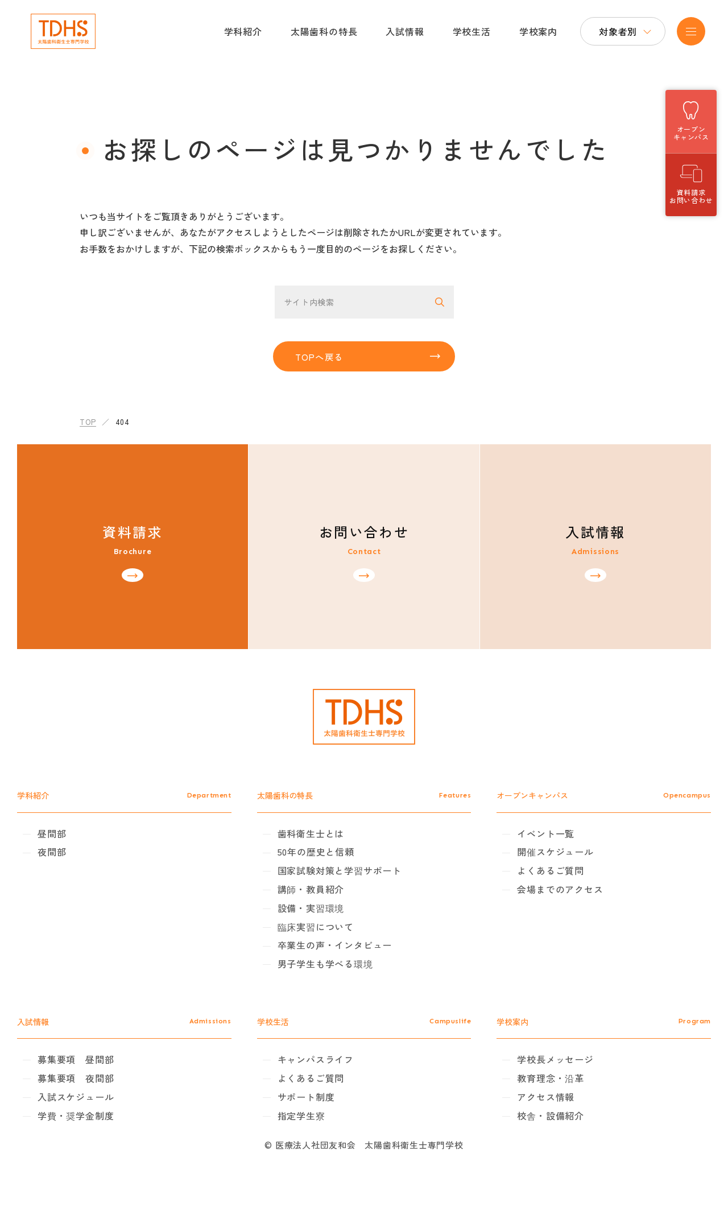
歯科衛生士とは (322, 862)
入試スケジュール (110, 1125)
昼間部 (86, 862)
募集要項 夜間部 (110, 1107)
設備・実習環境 (322, 936)
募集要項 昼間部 (110, 1088)
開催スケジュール (544, 880)
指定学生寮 (313, 1144)
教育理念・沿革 (539, 1107)
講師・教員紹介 (322, 918)
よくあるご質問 (539, 899)
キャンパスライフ (327, 1088)
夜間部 (86, 880)
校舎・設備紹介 (539, 1144)
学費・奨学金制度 (110, 1144)
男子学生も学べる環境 (336, 992)
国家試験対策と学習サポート (351, 899)
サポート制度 (317, 1125)
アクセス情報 (534, 1125)
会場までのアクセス (549, 918)
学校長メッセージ (544, 1088)
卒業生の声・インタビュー (346, 974)
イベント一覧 (534, 862)
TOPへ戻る (322, 359)
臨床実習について (327, 955)
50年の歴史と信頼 (327, 880)
